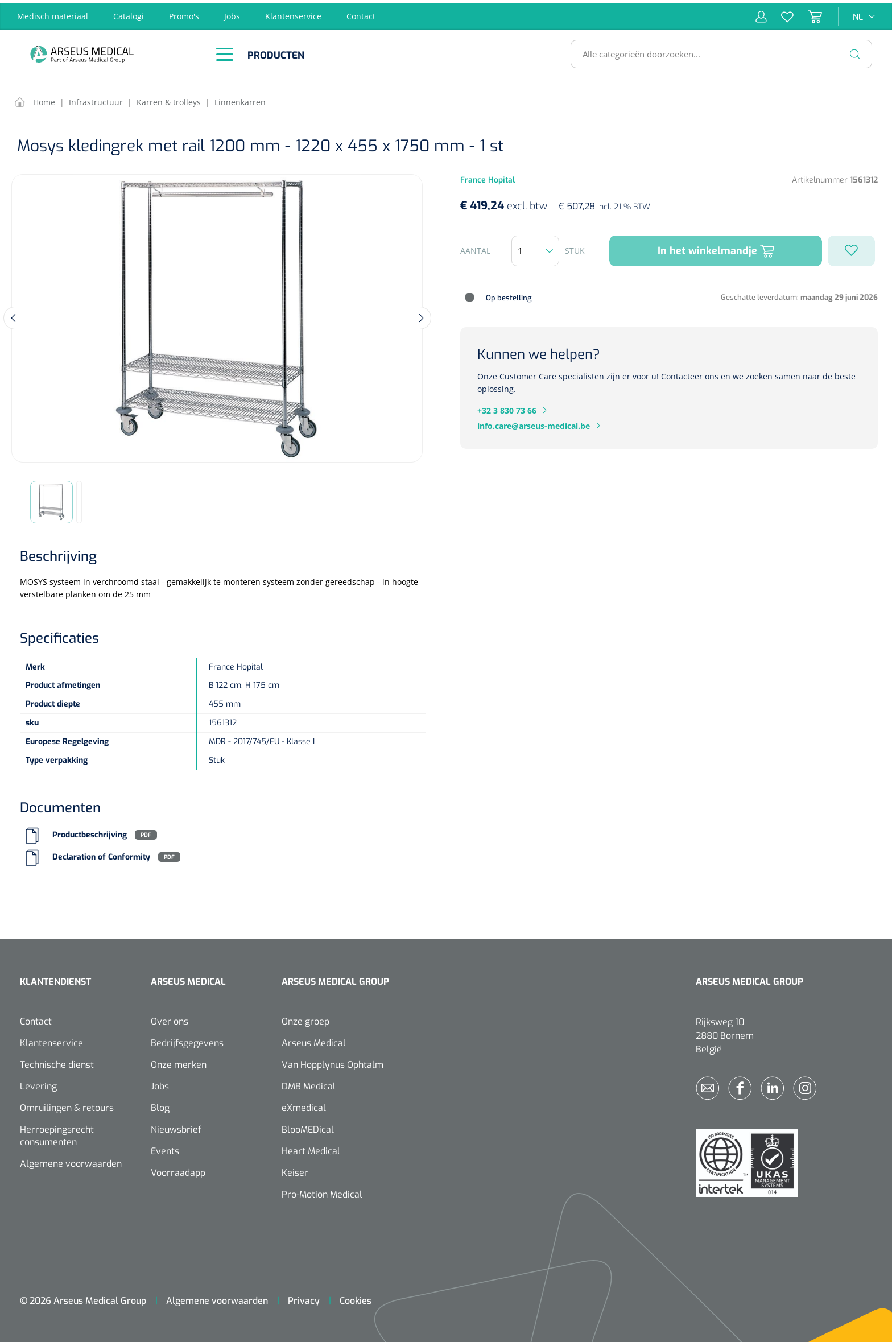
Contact (360, 13)
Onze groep (305, 1019)
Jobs (232, 13)
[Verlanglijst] (780, 13)
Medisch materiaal (52, 13)
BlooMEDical (308, 1127)
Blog (160, 1105)
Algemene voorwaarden (71, 1161)
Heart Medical (311, 1148)
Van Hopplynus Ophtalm (332, 1062)
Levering (38, 1083)
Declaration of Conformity (101, 854)
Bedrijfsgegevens (187, 1040)
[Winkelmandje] (808, 13)
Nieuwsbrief (176, 1127)
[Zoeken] (855, 51)
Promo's (184, 13)
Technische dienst (57, 1062)
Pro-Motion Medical (322, 1192)
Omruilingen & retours (67, 1105)
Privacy (304, 1298)
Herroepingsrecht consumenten (57, 1133)
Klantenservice (293, 13)
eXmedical (304, 1105)
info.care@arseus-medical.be (533, 423)
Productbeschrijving (89, 832)
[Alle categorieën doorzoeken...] (716, 51)
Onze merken (179, 1062)
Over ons (169, 1019)
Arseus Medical (314, 1040)
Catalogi (128, 13)
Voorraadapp (178, 1170)
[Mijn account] (761, 13)
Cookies (355, 1298)
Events (165, 1148)
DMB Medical (309, 1083)
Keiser (295, 1170)
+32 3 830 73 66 (506, 407)
